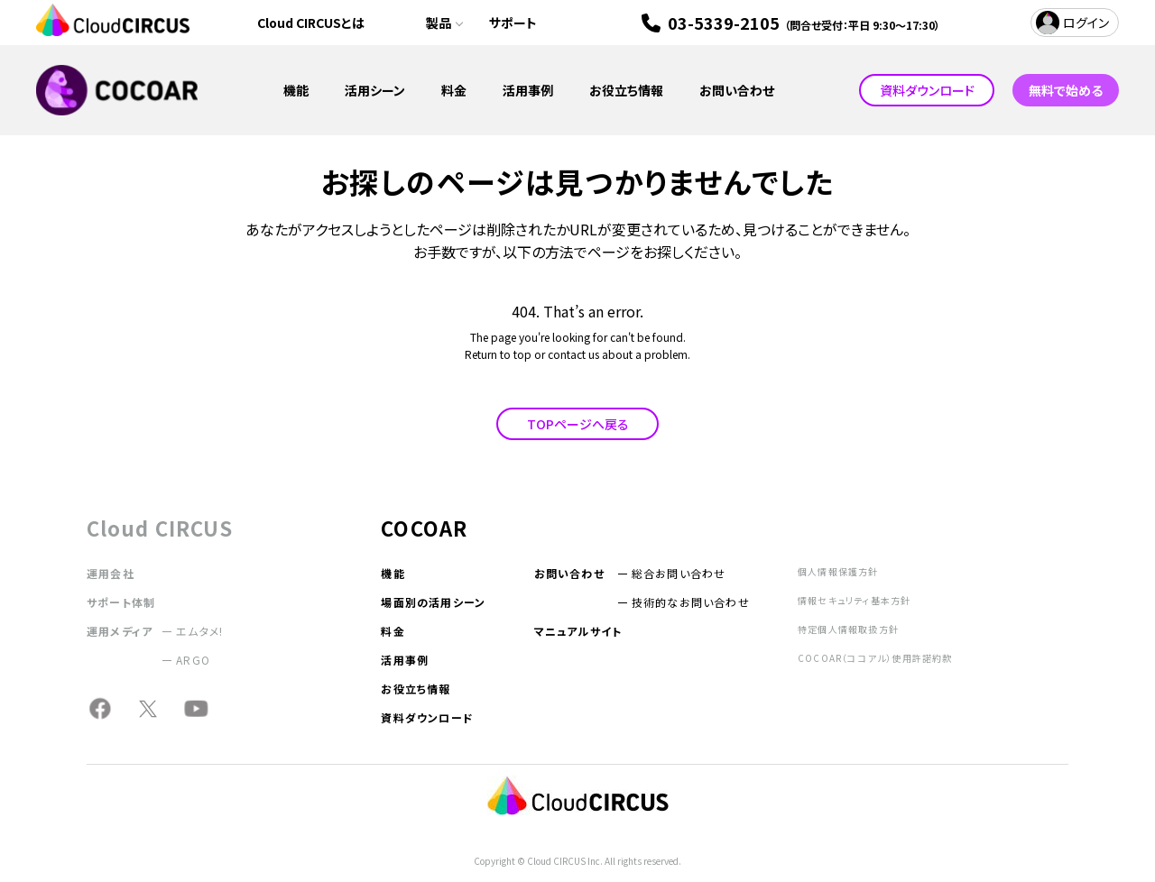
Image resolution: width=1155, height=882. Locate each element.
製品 (438, 23)
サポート (513, 23)
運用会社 (110, 573)
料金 (454, 90)
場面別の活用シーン (433, 602)
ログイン (1086, 23)
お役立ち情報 (626, 90)
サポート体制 (121, 602)
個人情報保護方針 (838, 571)
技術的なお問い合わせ (691, 602)
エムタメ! (199, 631)
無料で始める (1066, 90)
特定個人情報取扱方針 (848, 629)
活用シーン (375, 90)
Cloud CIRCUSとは (311, 23)
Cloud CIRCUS (160, 527)
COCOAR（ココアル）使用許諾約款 (875, 658)
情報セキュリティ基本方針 (854, 600)
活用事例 (528, 90)
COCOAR (424, 527)
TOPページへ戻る (578, 424)
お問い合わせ (736, 90)
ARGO (193, 659)
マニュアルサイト (578, 631)
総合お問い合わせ (679, 573)
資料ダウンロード (927, 90)
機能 (296, 90)
